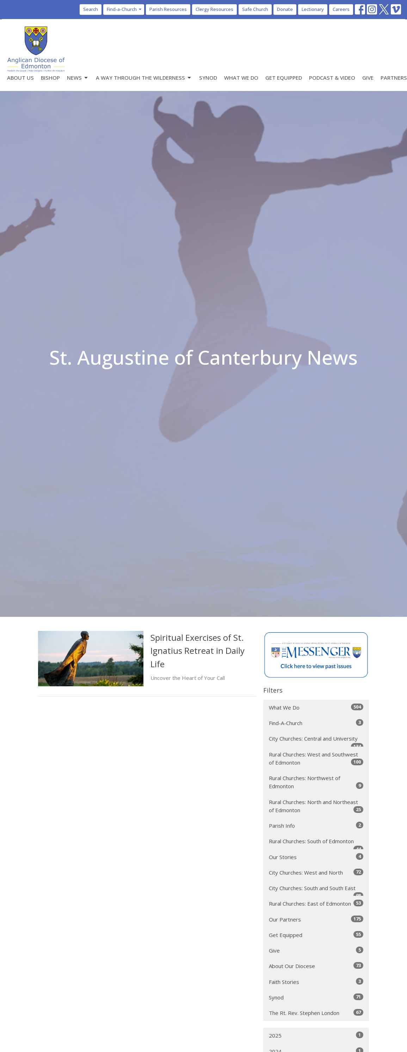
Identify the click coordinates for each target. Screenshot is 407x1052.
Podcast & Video (332, 77)
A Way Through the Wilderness (144, 77)
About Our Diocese (316, 965)
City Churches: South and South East (316, 890)
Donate (285, 9)
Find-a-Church (124, 9)
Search (90, 9)
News (78, 77)
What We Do (241, 77)
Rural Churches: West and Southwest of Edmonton (316, 758)
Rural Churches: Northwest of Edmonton (316, 782)
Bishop (50, 77)
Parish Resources (168, 9)
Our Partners (316, 919)
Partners (394, 77)
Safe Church (255, 9)
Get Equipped (283, 77)
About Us (20, 77)
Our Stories (316, 857)
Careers (341, 9)
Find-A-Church (316, 722)
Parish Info (316, 825)
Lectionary (313, 9)
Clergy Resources (214, 9)
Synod (208, 77)
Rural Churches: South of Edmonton (316, 843)
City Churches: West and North (316, 872)
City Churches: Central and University (316, 741)
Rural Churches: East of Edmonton (316, 903)
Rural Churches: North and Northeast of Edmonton (316, 806)
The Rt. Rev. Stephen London (316, 1012)
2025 (316, 1035)
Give (368, 77)
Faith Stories (316, 981)
